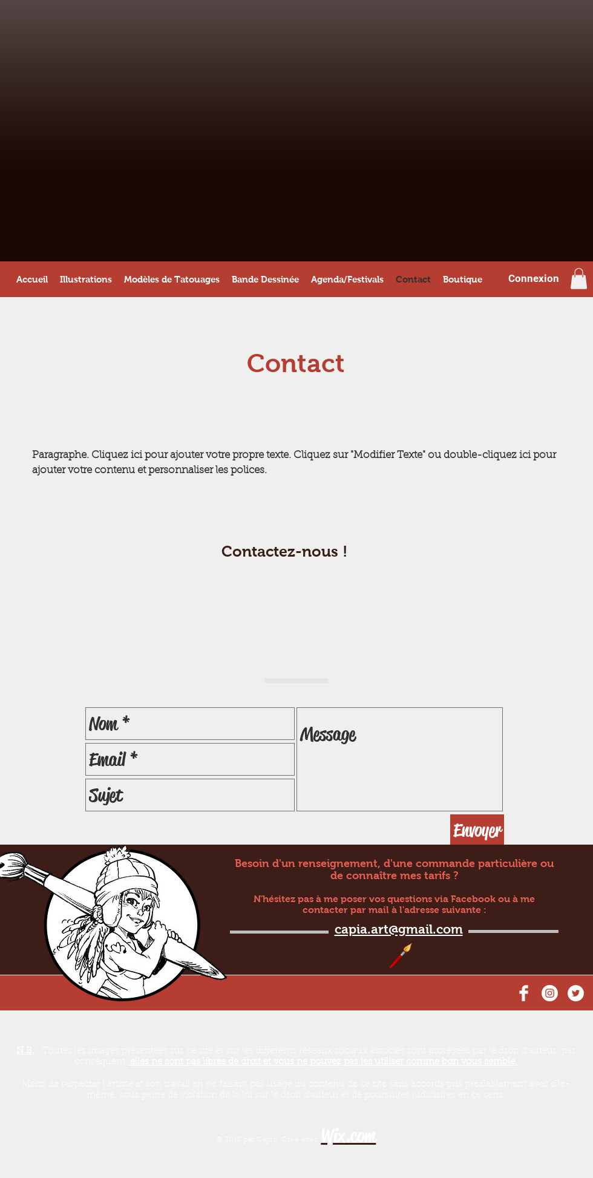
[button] (579, 278)
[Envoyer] (477, 830)
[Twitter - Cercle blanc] (576, 993)
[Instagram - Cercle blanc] (550, 993)
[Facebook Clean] (524, 993)
